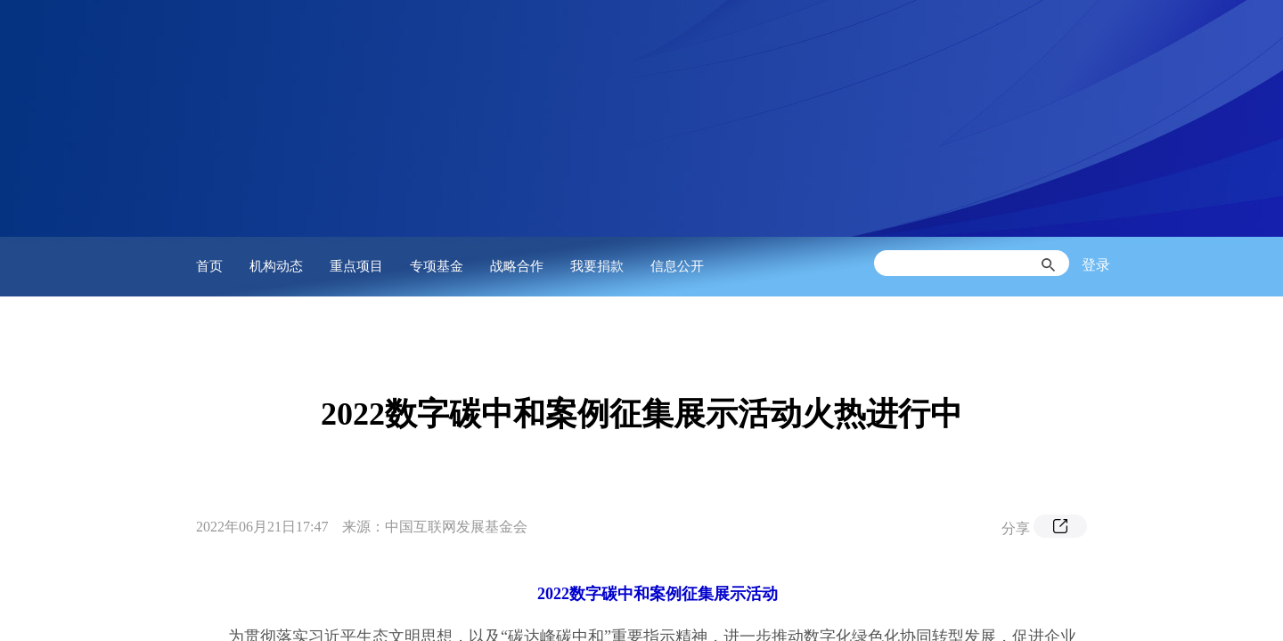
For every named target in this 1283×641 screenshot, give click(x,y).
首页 (209, 266)
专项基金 (436, 266)
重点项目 (356, 266)
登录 (1096, 264)
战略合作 (516, 266)
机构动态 (276, 266)
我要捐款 (597, 266)
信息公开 (677, 266)
